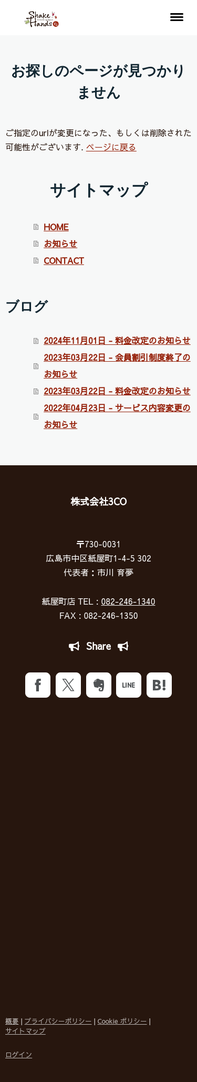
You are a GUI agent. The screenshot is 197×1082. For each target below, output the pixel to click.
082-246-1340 (128, 601)
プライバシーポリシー (58, 1020)
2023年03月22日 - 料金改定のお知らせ (117, 390)
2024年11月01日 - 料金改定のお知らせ (117, 340)
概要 (12, 1020)
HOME (56, 226)
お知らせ (60, 243)
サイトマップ (25, 1030)
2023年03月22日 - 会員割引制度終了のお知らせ (117, 365)
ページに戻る (111, 146)
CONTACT (64, 260)
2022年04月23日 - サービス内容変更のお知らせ (117, 416)
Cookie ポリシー (122, 1020)
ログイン (18, 1054)
